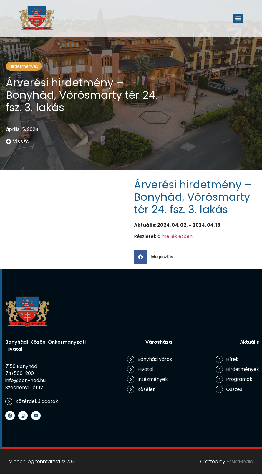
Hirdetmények (23, 66)
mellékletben (177, 236)
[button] (238, 18)
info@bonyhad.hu (25, 380)
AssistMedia (239, 461)
